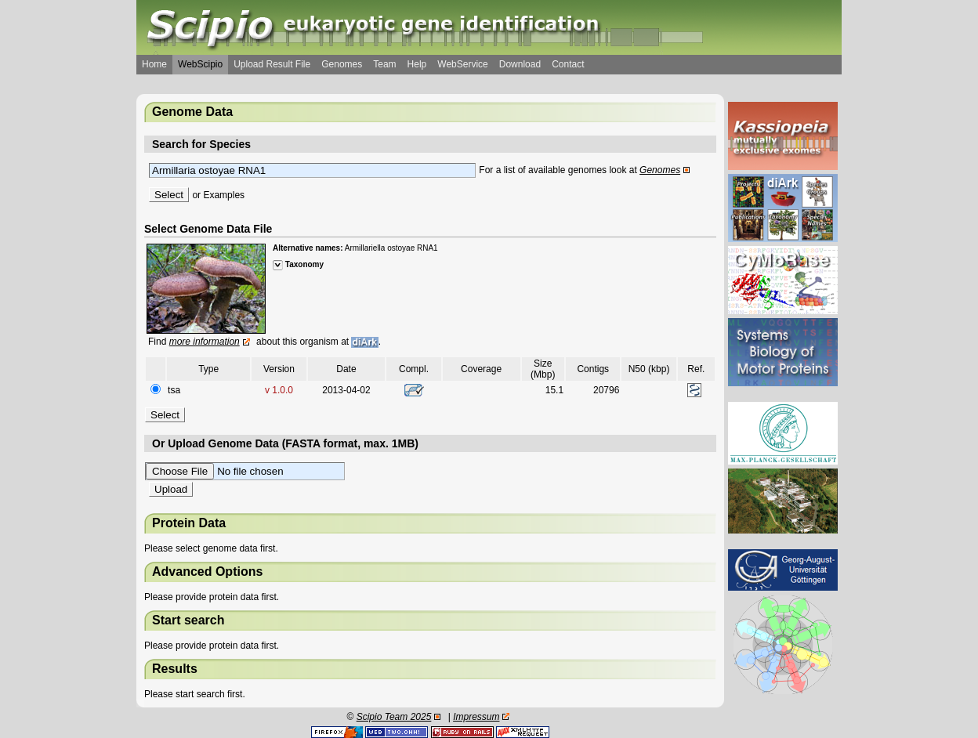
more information (204, 341)
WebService (462, 64)
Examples (223, 195)
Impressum (476, 716)
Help (417, 64)
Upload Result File (272, 64)
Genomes (341, 64)
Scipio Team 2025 (394, 716)
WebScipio (200, 64)
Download (520, 64)
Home (154, 64)
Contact (568, 64)
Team (384, 64)
